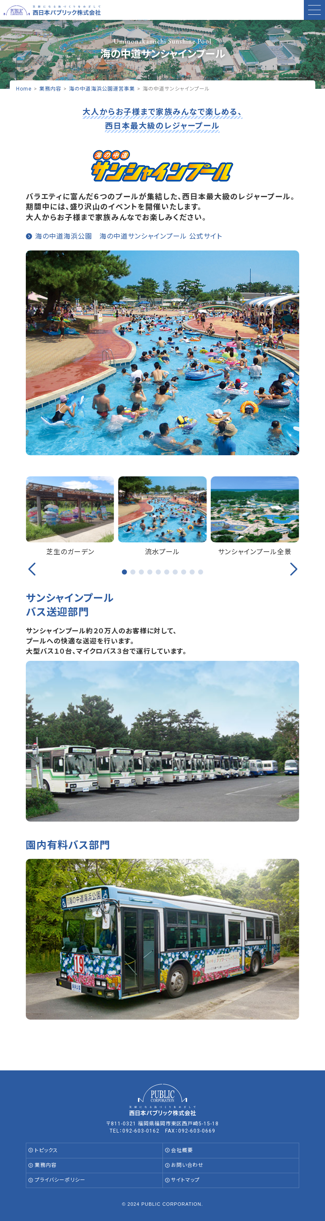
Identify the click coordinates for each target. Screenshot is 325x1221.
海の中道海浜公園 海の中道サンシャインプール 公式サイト (128, 236)
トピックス (46, 1150)
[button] (124, 572)
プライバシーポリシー (60, 1180)
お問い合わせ (187, 1165)
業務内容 (46, 1165)
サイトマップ (185, 1180)
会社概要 (182, 1150)
